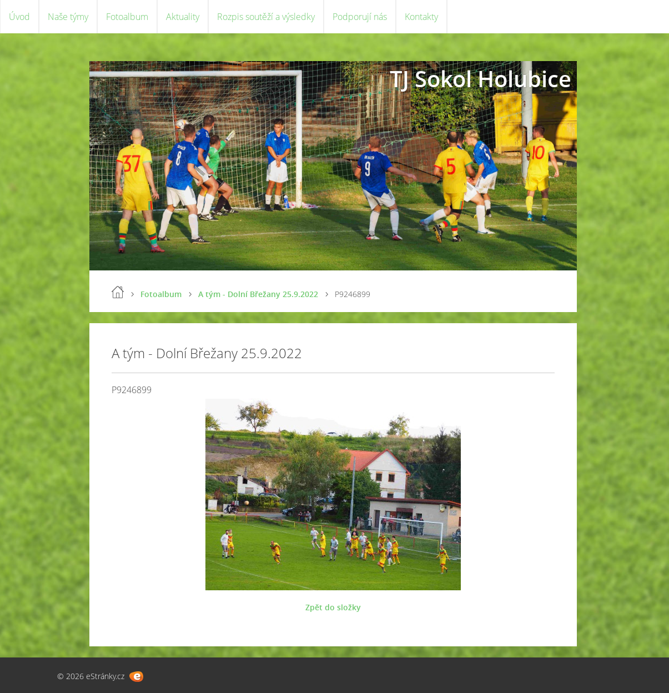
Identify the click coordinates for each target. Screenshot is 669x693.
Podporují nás (360, 17)
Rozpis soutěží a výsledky (266, 17)
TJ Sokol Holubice (480, 78)
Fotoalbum (127, 17)
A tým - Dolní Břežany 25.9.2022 (258, 294)
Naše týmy (68, 17)
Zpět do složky (333, 607)
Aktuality (182, 17)
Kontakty (421, 17)
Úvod (19, 17)
